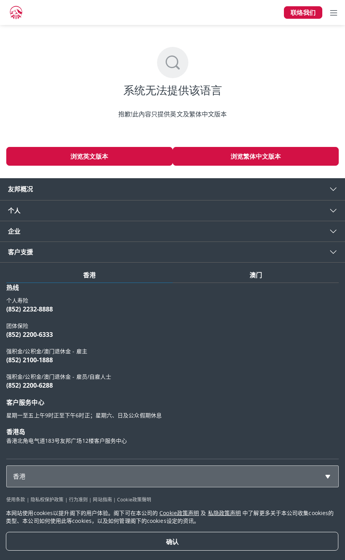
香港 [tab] (89, 275)
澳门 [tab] (255, 275)
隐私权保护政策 (47, 499)
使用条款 (15, 499)
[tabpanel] (172, 368)
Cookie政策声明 (179, 513)
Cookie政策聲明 (134, 499)
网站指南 (102, 499)
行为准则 (78, 499)
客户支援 (20, 252)
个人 (14, 210)
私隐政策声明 (224, 513)
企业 (14, 231)
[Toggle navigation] (334, 12)
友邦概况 (20, 189)
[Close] (172, 541)
